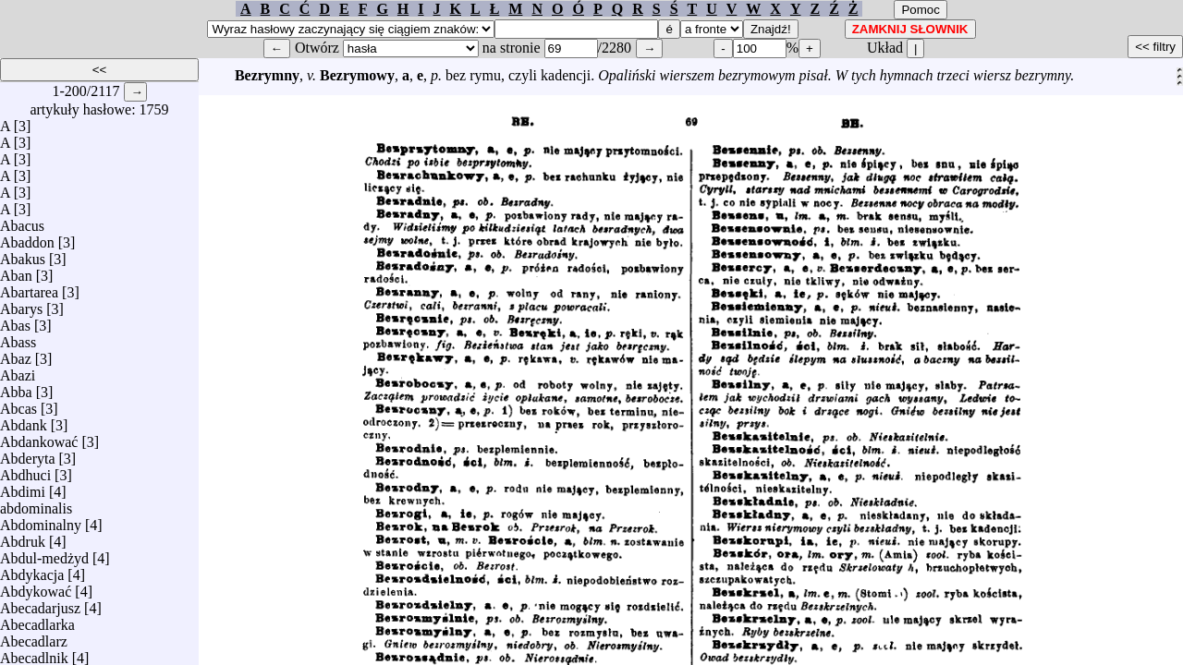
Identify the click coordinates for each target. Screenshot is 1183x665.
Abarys (21, 304)
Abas (15, 321)
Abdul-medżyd (44, 554)
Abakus (22, 254)
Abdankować (39, 437)
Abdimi (22, 487)
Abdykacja (32, 570)
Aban (16, 271)
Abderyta (27, 454)
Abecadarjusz (40, 603)
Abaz (15, 354)
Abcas (18, 404)
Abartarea (29, 288)
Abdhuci (25, 470)
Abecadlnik (34, 653)
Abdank (23, 421)
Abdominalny (40, 520)
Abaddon (27, 238)
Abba (16, 387)
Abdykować (35, 587)
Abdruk (22, 537)
